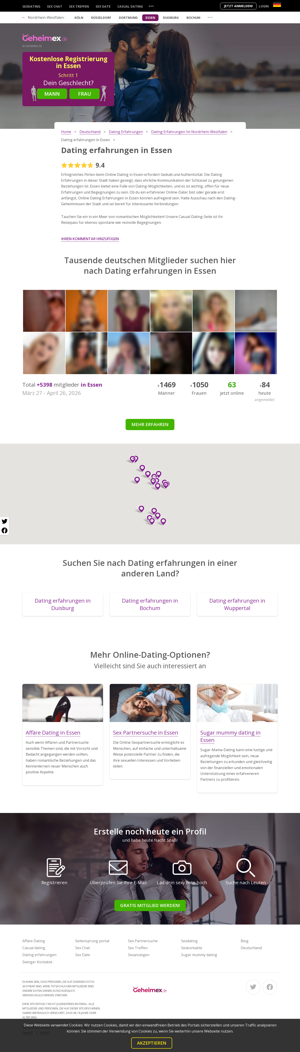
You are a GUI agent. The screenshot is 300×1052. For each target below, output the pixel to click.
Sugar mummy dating (199, 954)
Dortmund (128, 17)
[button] (140, 509)
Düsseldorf (101, 17)
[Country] (277, 4)
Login (264, 6)
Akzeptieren (151, 1043)
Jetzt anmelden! (238, 6)
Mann (52, 93)
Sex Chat (54, 6)
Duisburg (171, 17)
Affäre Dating (33, 940)
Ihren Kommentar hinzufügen (90, 238)
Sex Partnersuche (143, 940)
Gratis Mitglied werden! (150, 905)
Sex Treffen (79, 6)
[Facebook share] (4, 530)
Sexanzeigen (138, 954)
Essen (150, 17)
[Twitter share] (4, 521)
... (151, 6)
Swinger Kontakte (37, 961)
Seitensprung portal (92, 940)
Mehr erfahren (150, 424)
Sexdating (31, 6)
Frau (84, 93)
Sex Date (103, 6)
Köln (79, 17)
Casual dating (130, 6)
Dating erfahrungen (39, 954)
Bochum (193, 17)
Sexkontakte (191, 947)
